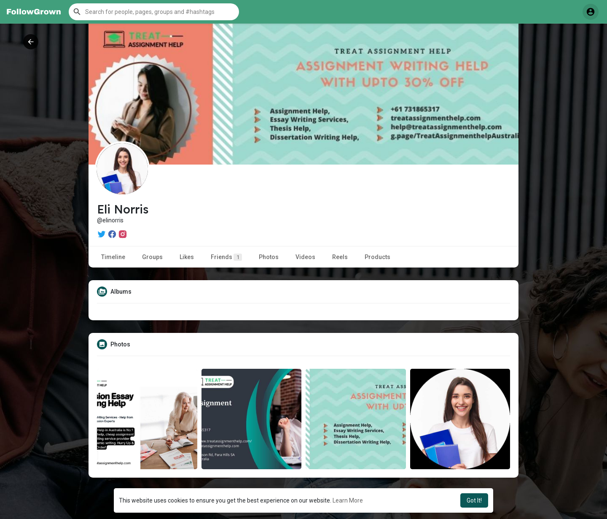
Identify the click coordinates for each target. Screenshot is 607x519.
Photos (269, 257)
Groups (152, 257)
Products (377, 257)
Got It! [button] (474, 500)
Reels (340, 257)
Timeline (113, 257)
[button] (154, 11)
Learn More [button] (348, 500)
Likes (187, 257)
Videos (305, 257)
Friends (226, 257)
